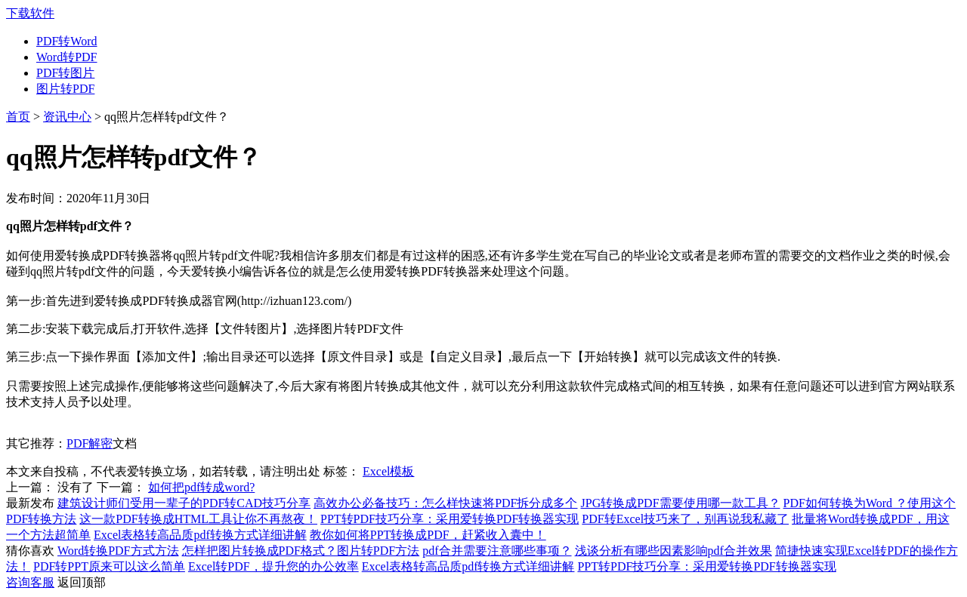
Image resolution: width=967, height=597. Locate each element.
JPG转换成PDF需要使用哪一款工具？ (680, 503)
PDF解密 (89, 443)
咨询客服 (30, 582)
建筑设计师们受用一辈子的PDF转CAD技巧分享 (183, 503)
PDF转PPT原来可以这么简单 (109, 566)
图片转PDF (65, 88)
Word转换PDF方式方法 (118, 550)
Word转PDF (66, 57)
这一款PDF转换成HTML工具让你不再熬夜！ (198, 518)
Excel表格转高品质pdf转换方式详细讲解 (200, 534)
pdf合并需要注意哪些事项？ (496, 550)
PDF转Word (66, 41)
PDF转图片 (65, 72)
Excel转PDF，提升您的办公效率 (273, 566)
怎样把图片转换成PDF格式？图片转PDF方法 (301, 550)
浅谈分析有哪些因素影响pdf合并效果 (673, 550)
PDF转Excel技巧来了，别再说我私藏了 (685, 518)
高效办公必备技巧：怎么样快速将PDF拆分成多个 (445, 503)
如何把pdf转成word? (201, 487)
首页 (18, 116)
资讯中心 (67, 116)
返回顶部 (81, 582)
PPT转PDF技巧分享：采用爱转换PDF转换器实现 (449, 518)
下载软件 (30, 13)
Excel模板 (388, 471)
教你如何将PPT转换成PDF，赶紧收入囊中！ (428, 534)
